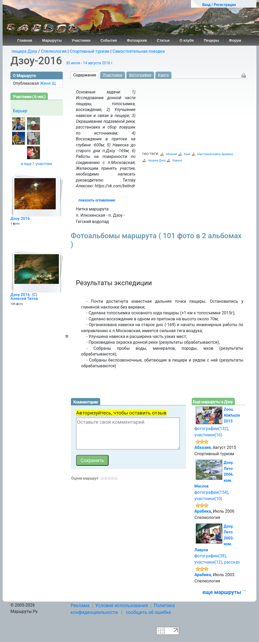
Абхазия (171, 154)
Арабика (202, 511)
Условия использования (121, 605)
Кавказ (177, 160)
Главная (24, 40)
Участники (81, 40)
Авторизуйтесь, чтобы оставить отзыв (121, 413)
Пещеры (211, 40)
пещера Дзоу (24, 51)
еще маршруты (221, 592)
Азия (187, 154)
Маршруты (52, 40)
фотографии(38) (210, 555)
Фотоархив (137, 40)
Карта (163, 75)
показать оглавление (96, 200)
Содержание (84, 75)
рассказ (232, 562)
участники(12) (208, 562)
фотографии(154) (211, 492)
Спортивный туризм (89, 51)
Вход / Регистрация (219, 5)
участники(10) (208, 498)
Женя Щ (48, 83)
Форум (235, 40)
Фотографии (140, 75)
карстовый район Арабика (215, 154)
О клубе (186, 40)
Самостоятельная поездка (138, 51)
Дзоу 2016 (20, 218)
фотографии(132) (211, 428)
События (108, 40)
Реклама (80, 605)
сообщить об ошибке (148, 612)
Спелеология (53, 51)
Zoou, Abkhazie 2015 (232, 415)
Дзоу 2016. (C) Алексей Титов (24, 296)
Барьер (20, 110)
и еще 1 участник (37, 163)
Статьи (163, 40)
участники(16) (208, 434)
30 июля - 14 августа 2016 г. (90, 63)
